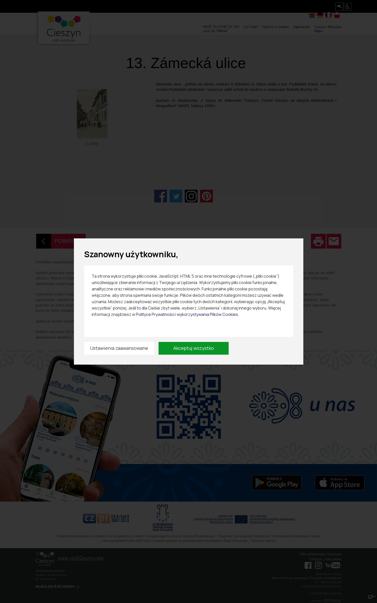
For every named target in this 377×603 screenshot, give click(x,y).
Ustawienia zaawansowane (119, 348)
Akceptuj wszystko (193, 348)
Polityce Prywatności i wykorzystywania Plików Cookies (187, 314)
